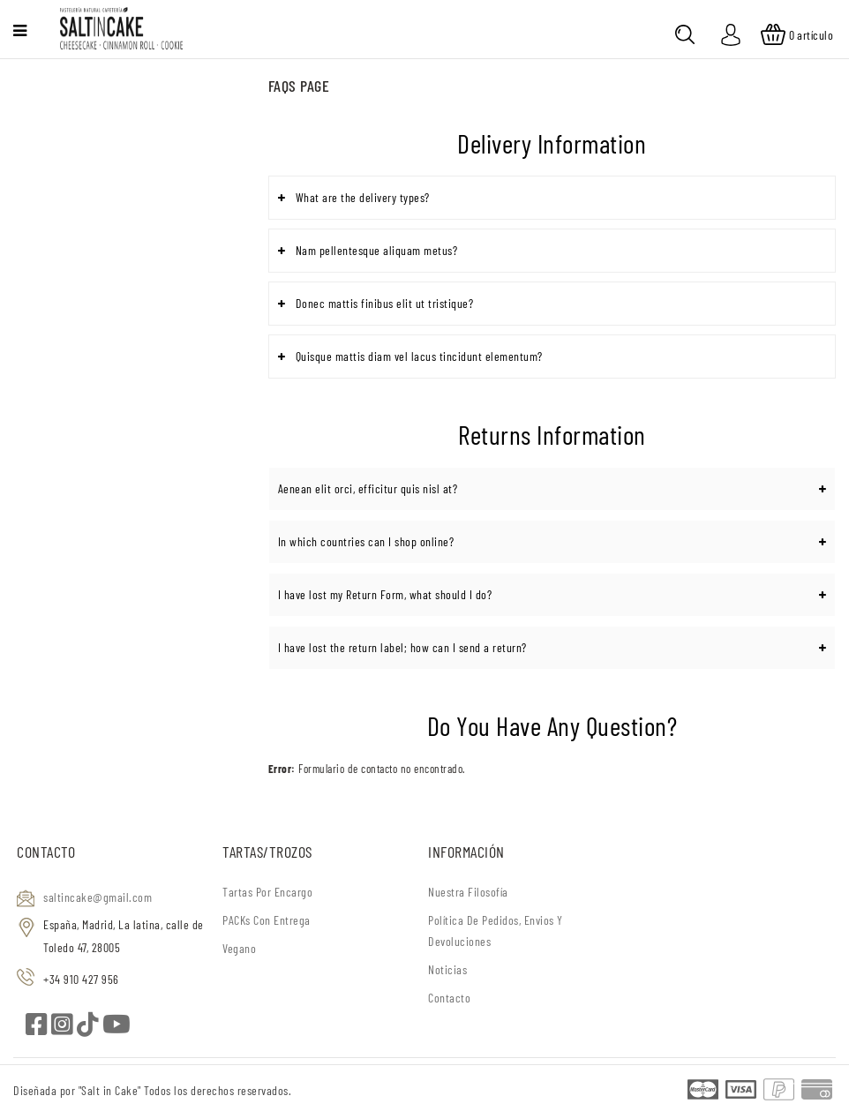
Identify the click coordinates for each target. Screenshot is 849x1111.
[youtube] (116, 1028)
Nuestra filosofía (468, 891)
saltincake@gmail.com (97, 897)
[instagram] (64, 1028)
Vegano (239, 948)
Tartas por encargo (267, 891)
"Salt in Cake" (112, 1090)
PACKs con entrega (266, 919)
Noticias (447, 969)
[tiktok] (89, 1028)
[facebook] (38, 1028)
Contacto (449, 997)
